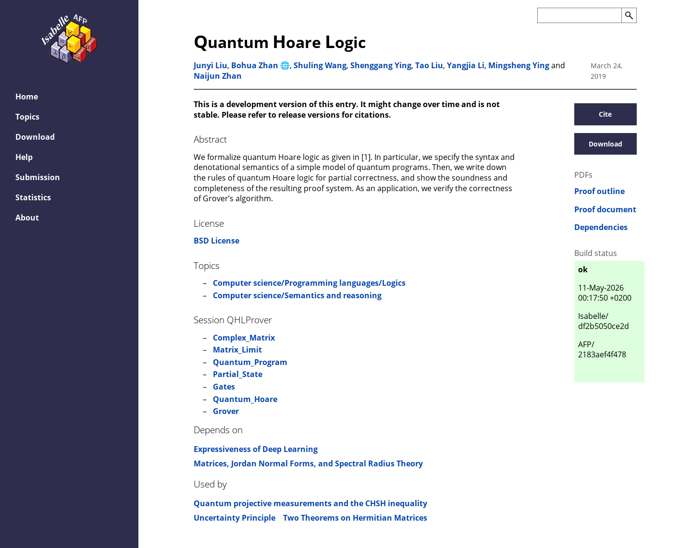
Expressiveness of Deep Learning (256, 449)
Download (35, 137)
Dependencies (601, 227)
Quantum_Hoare (245, 399)
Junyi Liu (210, 65)
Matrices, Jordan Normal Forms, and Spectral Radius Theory (308, 463)
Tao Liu (429, 65)
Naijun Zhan (218, 76)
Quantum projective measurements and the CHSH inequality (310, 503)
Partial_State (237, 374)
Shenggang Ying (380, 65)
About (27, 217)
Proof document (605, 210)
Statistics (33, 197)
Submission (37, 177)
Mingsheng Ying (518, 65)
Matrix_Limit (237, 349)
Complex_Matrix (244, 337)
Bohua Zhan (254, 65)
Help (24, 157)
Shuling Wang (320, 65)
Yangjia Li (465, 65)
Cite (605, 114)
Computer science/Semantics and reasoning (297, 295)
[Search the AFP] (579, 15)
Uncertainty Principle (234, 517)
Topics (27, 116)
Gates (224, 386)
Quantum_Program (250, 362)
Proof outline (599, 191)
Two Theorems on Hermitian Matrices (355, 517)
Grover (226, 411)
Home (26, 96)
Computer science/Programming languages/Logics (309, 283)
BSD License (216, 240)
